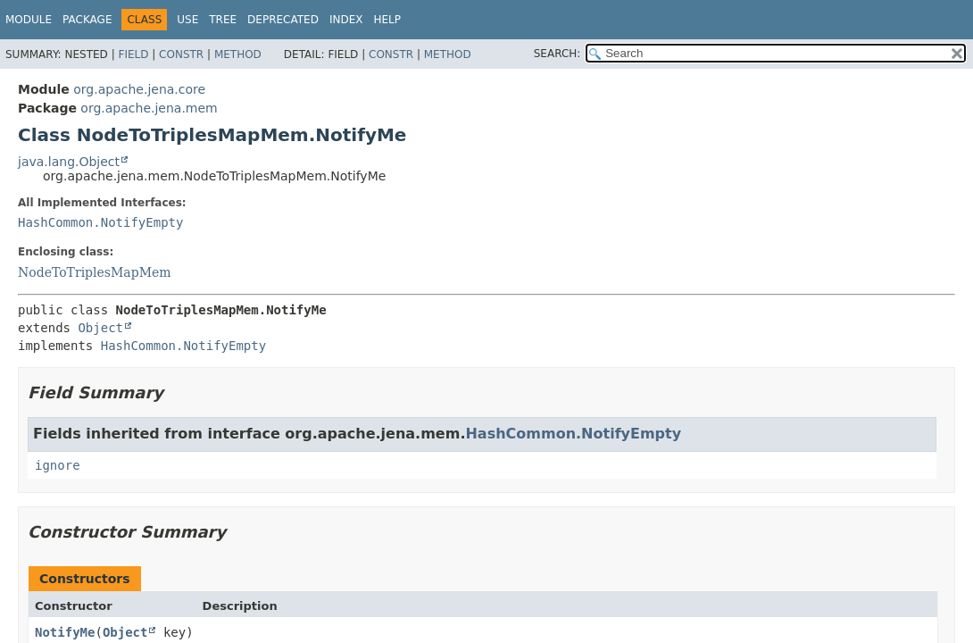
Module (28, 19)
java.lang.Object (69, 161)
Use (187, 19)
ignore (57, 465)
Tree (223, 19)
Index (346, 19)
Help (387, 19)
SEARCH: (557, 53)
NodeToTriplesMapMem (94, 272)
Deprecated (283, 19)
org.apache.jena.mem (148, 108)
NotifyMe (65, 632)
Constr (181, 54)
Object (100, 328)
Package (87, 19)
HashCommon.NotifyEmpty (100, 222)
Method (238, 54)
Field (133, 54)
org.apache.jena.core (139, 89)
